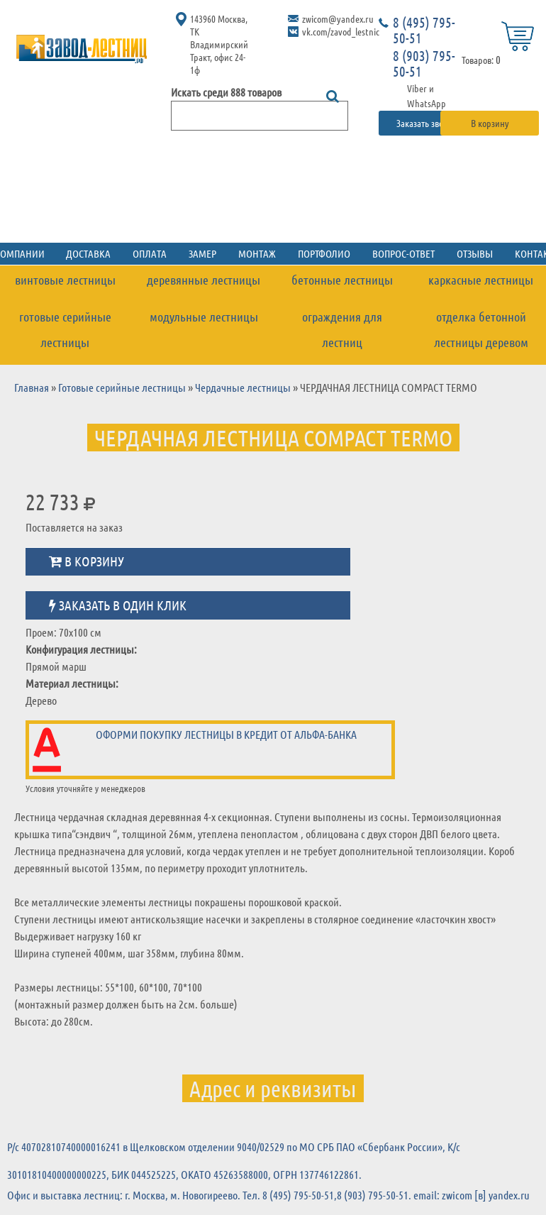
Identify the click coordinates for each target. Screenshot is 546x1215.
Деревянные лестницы (203, 278)
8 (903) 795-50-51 (424, 63)
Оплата (158, 252)
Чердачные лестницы (243, 380)
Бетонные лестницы (342, 278)
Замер (207, 252)
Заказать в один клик (117, 598)
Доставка (103, 252)
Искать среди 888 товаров (226, 92)
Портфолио (317, 252)
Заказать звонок (427, 122)
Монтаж (257, 252)
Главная (31, 380)
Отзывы (456, 252)
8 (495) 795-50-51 (424, 29)
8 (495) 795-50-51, (299, 1188)
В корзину (490, 122)
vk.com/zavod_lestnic (340, 31)
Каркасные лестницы (481, 278)
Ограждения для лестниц (342, 312)
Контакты (515, 252)
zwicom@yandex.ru (338, 18)
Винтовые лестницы (65, 278)
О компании (36, 252)
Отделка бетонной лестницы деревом (481, 324)
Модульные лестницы (204, 312)
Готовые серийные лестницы (65, 324)
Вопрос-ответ (390, 252)
